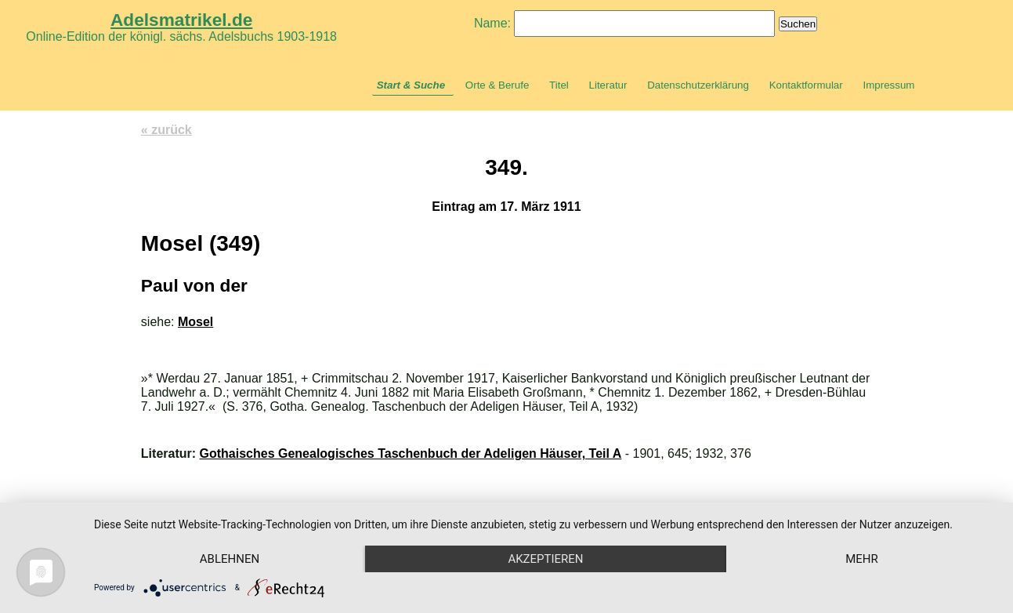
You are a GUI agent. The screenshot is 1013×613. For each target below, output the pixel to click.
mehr (861, 559)
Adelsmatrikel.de (181, 19)
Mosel (195, 321)
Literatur (608, 85)
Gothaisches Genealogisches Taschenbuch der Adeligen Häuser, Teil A (411, 453)
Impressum (888, 85)
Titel (559, 85)
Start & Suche (411, 85)
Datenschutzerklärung (698, 85)
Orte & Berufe (497, 85)
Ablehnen (229, 559)
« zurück (166, 129)
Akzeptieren (545, 559)
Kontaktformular (806, 85)
